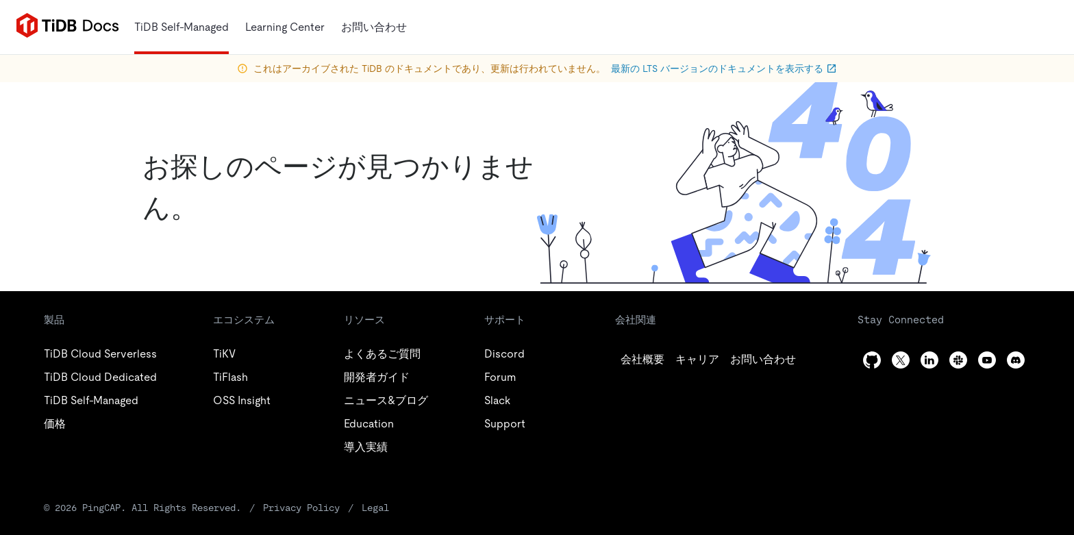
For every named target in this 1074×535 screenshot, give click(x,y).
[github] (642, 359)
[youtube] (987, 360)
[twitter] (697, 359)
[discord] (1015, 360)
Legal (375, 507)
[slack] (958, 360)
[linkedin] (763, 359)
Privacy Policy (301, 507)
